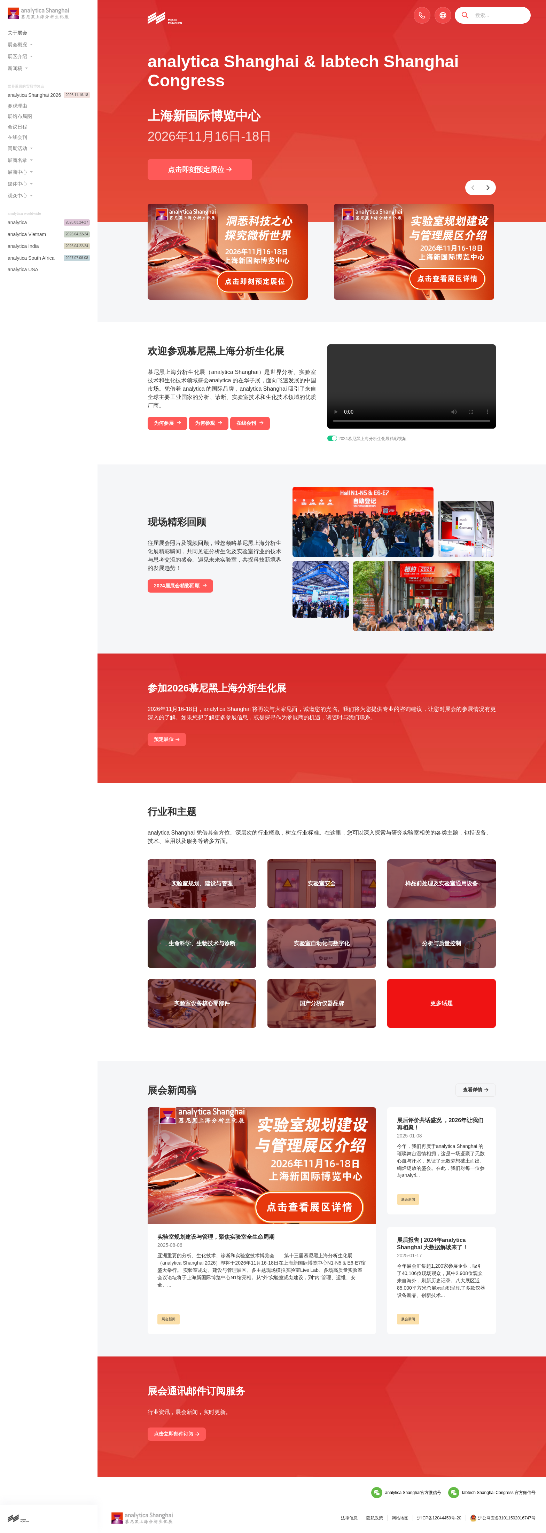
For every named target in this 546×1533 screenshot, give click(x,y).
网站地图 (400, 1518)
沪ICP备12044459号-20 (439, 1518)
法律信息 (349, 1518)
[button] (473, 187)
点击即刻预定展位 (200, 169)
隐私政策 (374, 1518)
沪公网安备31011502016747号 (503, 1518)
